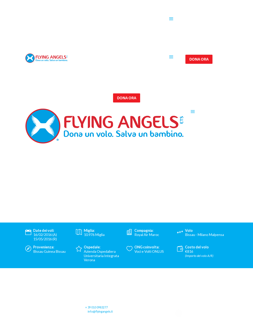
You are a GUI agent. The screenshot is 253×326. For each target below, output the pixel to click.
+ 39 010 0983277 (96, 307)
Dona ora (199, 59)
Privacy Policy (36, 323)
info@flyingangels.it (100, 311)
